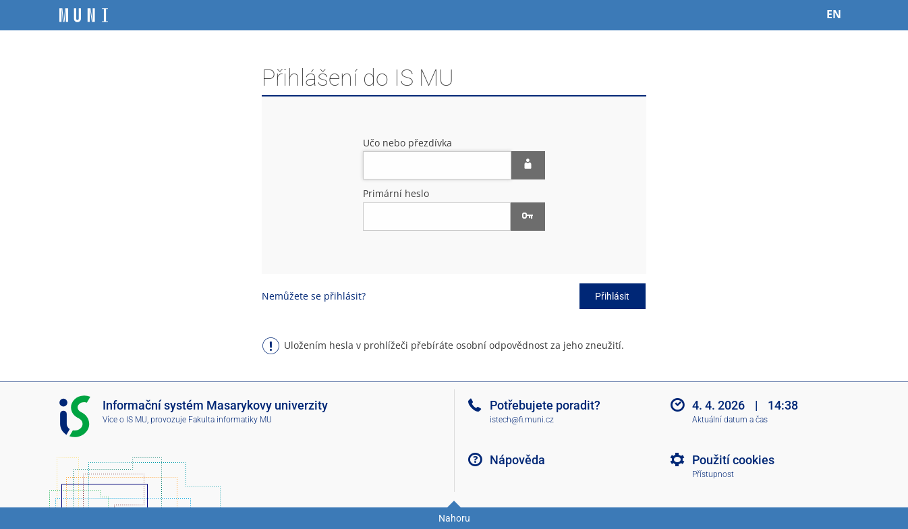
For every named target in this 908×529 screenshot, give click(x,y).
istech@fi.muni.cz (522, 419)
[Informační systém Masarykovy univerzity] (83, 15)
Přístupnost (713, 474)
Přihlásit (612, 296)
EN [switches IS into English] (833, 14)
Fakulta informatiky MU (230, 419)
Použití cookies (733, 460)
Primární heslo (396, 193)
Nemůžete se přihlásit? (314, 295)
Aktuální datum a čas (730, 419)
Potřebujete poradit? (545, 405)
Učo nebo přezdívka (407, 142)
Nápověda (517, 460)
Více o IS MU (125, 419)
